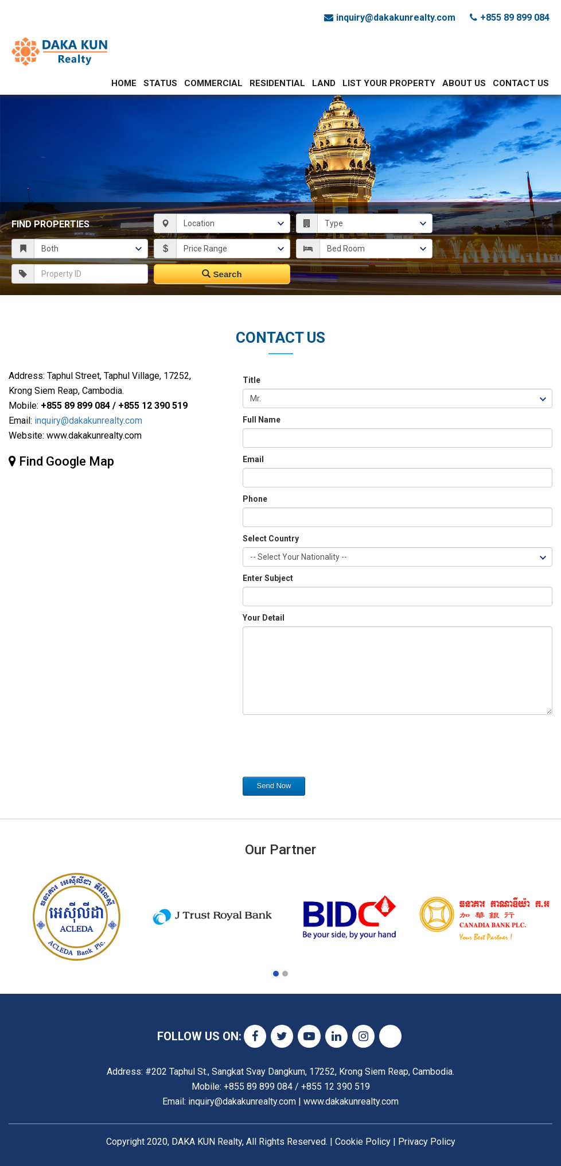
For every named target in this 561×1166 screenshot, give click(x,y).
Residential (277, 83)
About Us (464, 83)
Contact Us (521, 83)
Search (221, 274)
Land (324, 83)
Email (253, 459)
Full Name (261, 419)
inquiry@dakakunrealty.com (88, 420)
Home (124, 83)
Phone (255, 498)
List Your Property (388, 83)
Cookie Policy (363, 1141)
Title (251, 380)
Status (160, 83)
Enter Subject (268, 578)
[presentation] (330, 748)
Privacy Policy (426, 1141)
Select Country (271, 538)
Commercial (213, 83)
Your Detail (264, 617)
